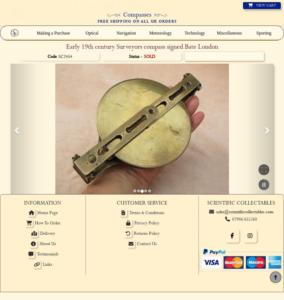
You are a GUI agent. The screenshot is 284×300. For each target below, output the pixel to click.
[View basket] (262, 5)
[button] (16, 128)
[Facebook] (232, 236)
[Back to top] (275, 277)
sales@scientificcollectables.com (244, 212)
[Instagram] (250, 236)
